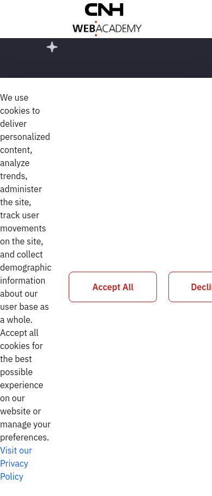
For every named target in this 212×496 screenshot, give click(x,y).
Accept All (113, 286)
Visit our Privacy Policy (16, 463)
